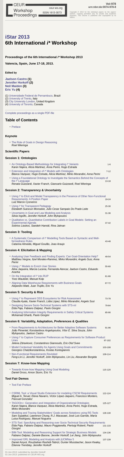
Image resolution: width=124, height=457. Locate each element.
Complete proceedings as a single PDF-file (29, 113)
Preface (16, 127)
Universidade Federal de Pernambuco (30, 95)
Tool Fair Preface (21, 384)
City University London (22, 101)
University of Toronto (21, 104)
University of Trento (20, 98)
